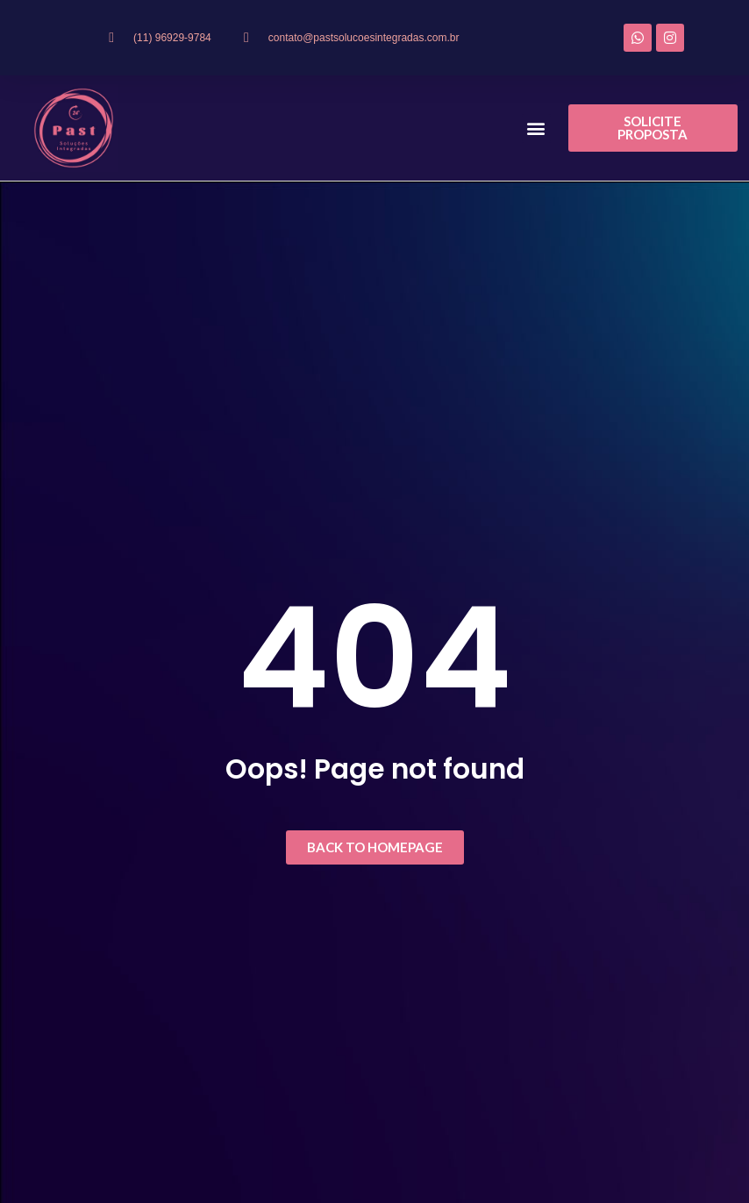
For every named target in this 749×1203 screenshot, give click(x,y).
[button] (536, 128)
